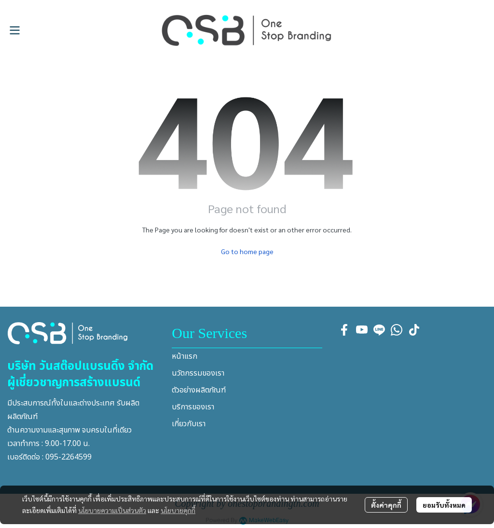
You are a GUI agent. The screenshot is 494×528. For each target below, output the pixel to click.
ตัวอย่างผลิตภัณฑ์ (199, 390)
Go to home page (247, 251)
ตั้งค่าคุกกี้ (386, 505)
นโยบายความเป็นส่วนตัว (112, 510)
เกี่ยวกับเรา (189, 424)
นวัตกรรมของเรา (198, 373)
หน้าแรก (184, 356)
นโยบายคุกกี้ (178, 510)
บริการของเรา (193, 407)
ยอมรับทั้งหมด (444, 505)
